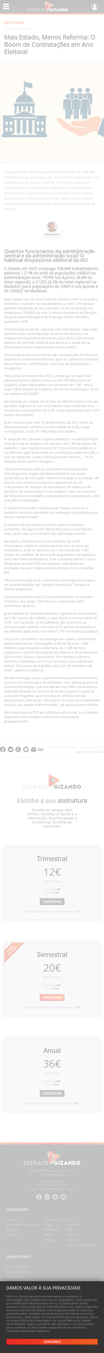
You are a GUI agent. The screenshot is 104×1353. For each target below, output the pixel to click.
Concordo (52, 1341)
